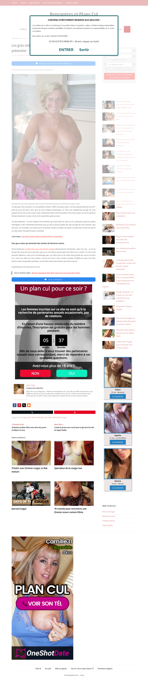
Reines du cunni (108, 516)
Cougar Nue (26, 418)
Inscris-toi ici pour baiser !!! (82, 668)
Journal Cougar (19, 509)
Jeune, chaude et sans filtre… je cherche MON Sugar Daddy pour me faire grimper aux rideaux (118, 280)
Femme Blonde (37, 418)
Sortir (84, 50)
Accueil (48, 668)
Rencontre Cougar (60, 418)
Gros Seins (48, 418)
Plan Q (38, 668)
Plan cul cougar (108, 512)
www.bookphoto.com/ (21, 400)
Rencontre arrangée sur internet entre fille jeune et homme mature (126, 321)
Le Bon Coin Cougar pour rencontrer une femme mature (124, 345)
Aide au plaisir (61, 668)
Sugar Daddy (107, 525)
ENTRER (66, 50)
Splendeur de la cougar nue (68, 468)
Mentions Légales (105, 668)
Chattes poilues (108, 521)
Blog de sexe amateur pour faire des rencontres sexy (125, 239)
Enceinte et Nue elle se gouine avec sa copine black (125, 333)
